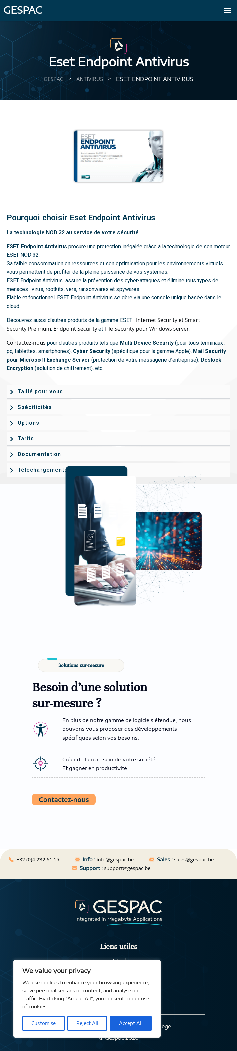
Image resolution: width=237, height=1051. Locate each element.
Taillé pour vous (40, 391)
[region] (87, 999)
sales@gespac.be (194, 859)
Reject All (87, 1023)
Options (29, 423)
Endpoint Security (75, 328)
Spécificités (35, 407)
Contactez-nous (26, 342)
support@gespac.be (127, 868)
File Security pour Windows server (146, 328)
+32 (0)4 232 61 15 (37, 859)
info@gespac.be (115, 859)
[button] (118, 392)
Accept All (131, 1023)
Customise (43, 1023)
